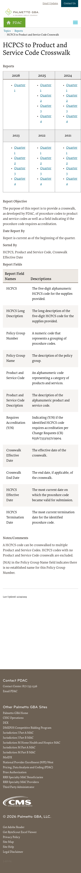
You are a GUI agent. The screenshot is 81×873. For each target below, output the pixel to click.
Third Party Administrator (18, 787)
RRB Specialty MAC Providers (21, 782)
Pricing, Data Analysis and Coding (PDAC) (28, 767)
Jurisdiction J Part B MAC (18, 738)
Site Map (8, 842)
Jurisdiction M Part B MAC (19, 752)
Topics (7, 31)
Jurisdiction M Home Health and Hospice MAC (31, 742)
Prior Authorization (15, 772)
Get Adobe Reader (13, 827)
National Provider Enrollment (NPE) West (28, 762)
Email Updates (50, 3)
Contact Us (70, 3)
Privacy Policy (11, 837)
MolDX (7, 757)
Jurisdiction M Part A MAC (19, 747)
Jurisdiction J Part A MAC (18, 733)
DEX (5, 723)
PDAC (14, 23)
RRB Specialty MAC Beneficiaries (23, 777)
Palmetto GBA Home (15, 713)
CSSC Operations (13, 718)
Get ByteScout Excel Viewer (20, 832)
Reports (19, 31)
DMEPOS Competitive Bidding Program (27, 728)
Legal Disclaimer (13, 852)
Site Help (8, 847)
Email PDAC (10, 691)
